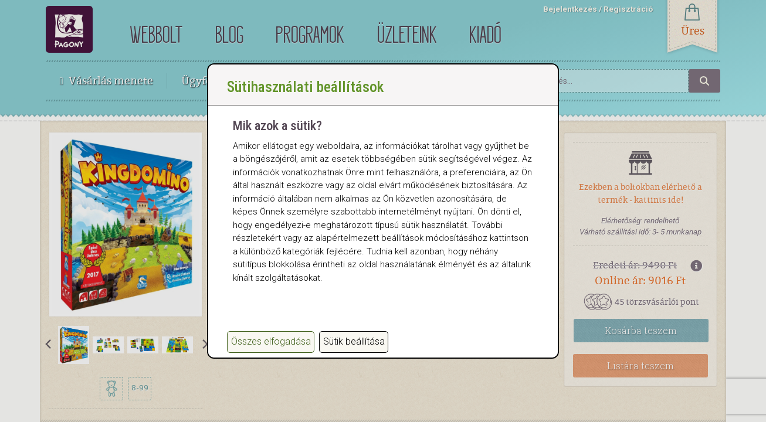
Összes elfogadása (271, 341)
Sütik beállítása (354, 341)
